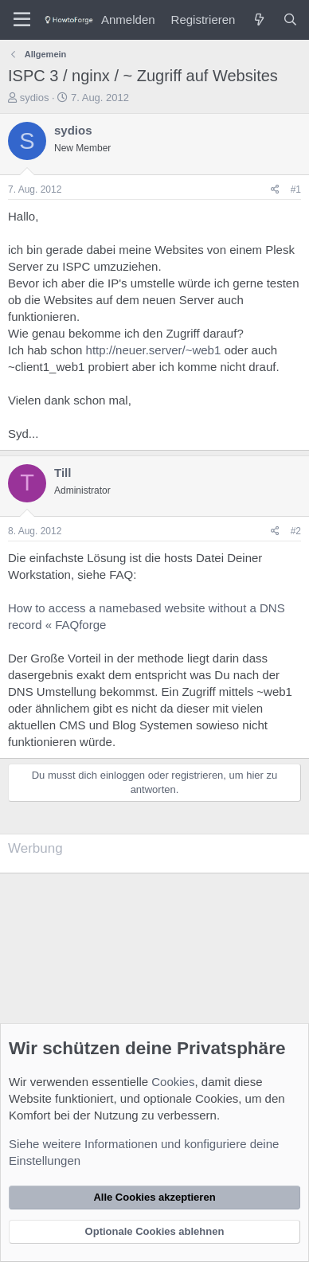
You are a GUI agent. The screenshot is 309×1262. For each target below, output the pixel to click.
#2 (296, 531)
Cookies (172, 1081)
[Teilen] (275, 190)
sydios (34, 98)
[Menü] (22, 20)
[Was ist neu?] (258, 19)
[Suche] (290, 19)
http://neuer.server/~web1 (153, 350)
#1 (296, 189)
